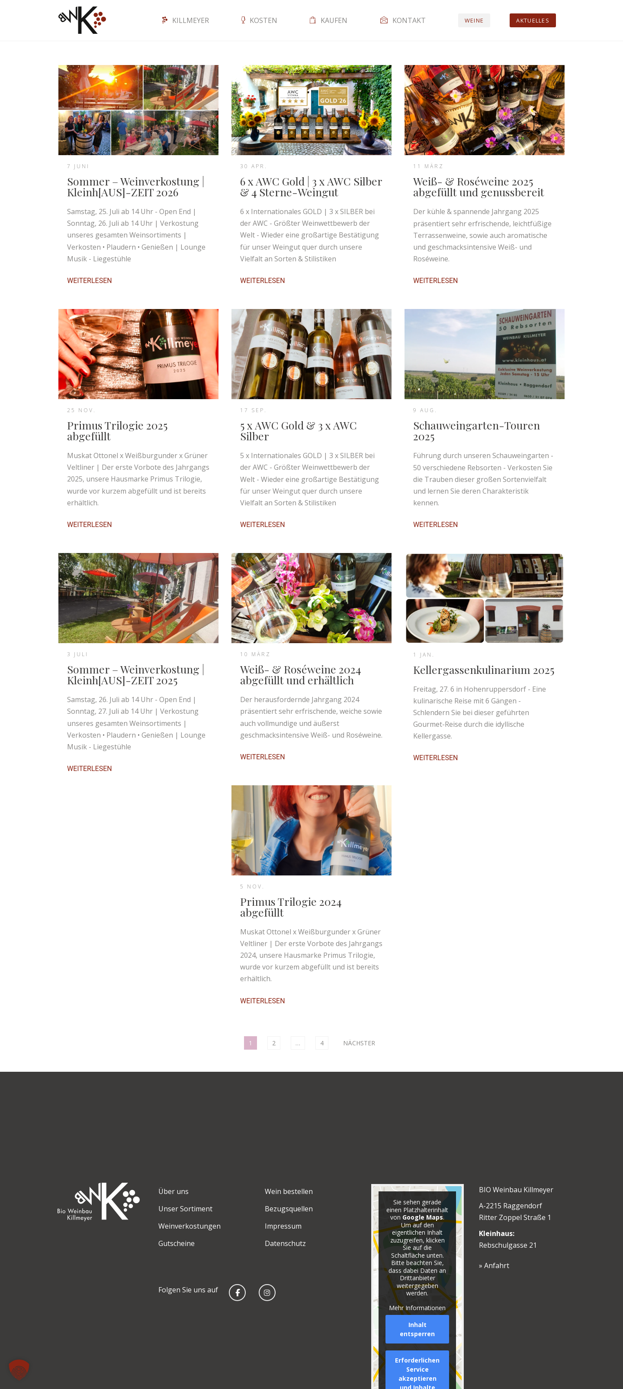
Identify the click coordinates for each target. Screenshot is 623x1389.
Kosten (259, 20)
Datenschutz (285, 1243)
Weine (474, 20)
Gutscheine (176, 1243)
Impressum (283, 1226)
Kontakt (403, 20)
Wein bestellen (289, 1191)
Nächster (359, 1043)
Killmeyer (185, 20)
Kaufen (328, 20)
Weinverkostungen (189, 1226)
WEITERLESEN (89, 280)
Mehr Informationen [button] (417, 1307)
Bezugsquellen (289, 1208)
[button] (19, 1370)
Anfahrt (496, 1265)
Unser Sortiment (185, 1208)
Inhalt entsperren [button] (417, 1329)
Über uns (173, 1191)
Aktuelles (532, 20)
